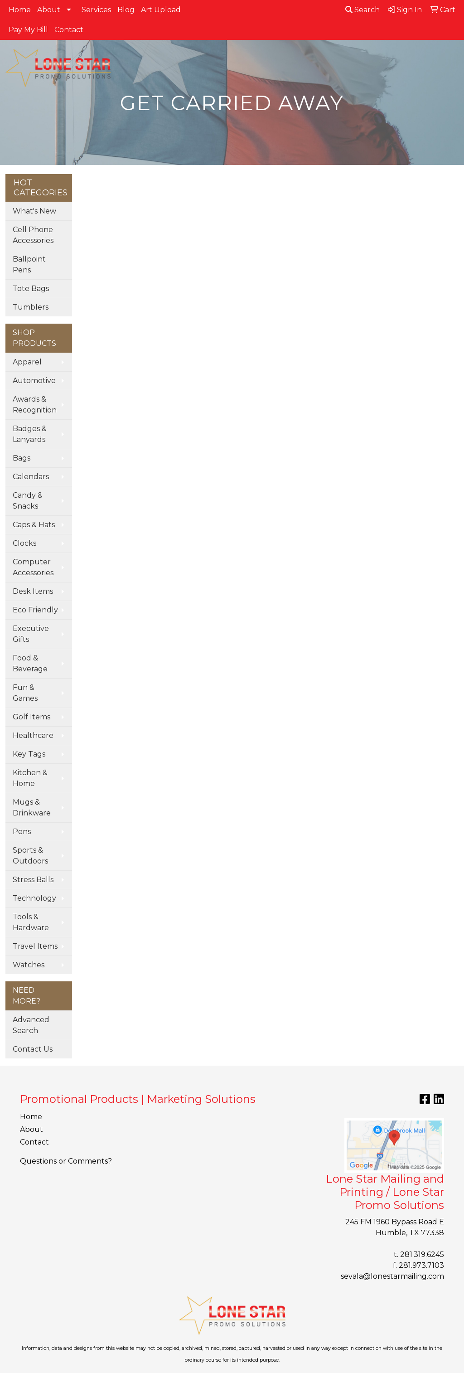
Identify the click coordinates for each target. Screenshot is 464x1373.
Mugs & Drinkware (32, 807)
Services (96, 9)
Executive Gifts (31, 634)
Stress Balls (33, 879)
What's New (34, 211)
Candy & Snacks (28, 500)
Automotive (34, 380)
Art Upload (161, 9)
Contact (68, 29)
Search (362, 9)
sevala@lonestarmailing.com (392, 1276)
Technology (34, 898)
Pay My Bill (28, 29)
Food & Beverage (30, 663)
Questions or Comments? (66, 1161)
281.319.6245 (422, 1254)
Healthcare (33, 735)
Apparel (27, 362)
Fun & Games (25, 693)
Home (20, 9)
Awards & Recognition (35, 404)
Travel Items (35, 946)
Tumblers (30, 307)
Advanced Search (31, 1025)
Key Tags (29, 754)
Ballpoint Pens (29, 264)
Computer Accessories (33, 567)
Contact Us (33, 1049)
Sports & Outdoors (30, 855)
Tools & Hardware (31, 922)
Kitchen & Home (30, 778)
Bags (21, 458)
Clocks (24, 543)
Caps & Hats (34, 524)
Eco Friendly (35, 610)
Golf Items (31, 717)
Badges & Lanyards (30, 434)
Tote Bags (31, 288)
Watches (28, 965)
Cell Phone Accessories (33, 235)
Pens (22, 831)
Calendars (31, 476)
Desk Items (33, 591)
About (48, 9)
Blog (126, 9)
